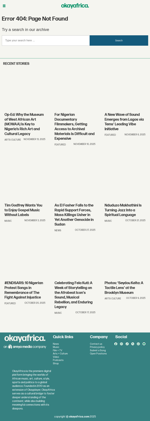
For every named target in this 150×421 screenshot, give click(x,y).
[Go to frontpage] (75, 5)
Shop (56, 363)
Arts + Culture (60, 353)
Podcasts (58, 360)
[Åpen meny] (4, 6)
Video (56, 357)
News (56, 344)
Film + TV (57, 350)
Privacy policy (97, 347)
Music (56, 347)
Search (118, 40)
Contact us (96, 344)
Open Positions (98, 353)
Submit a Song (98, 350)
